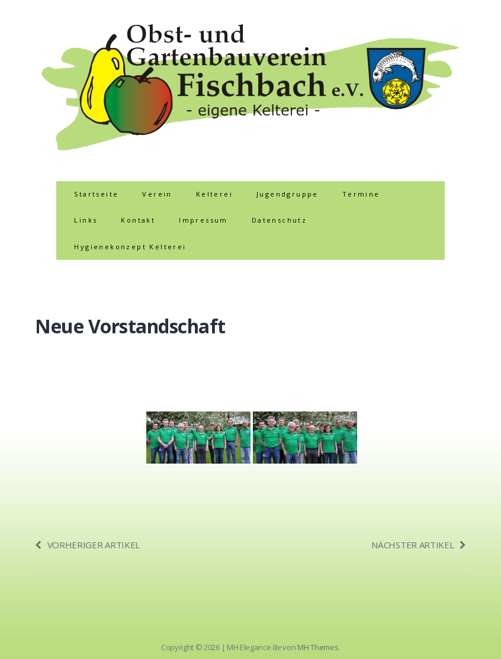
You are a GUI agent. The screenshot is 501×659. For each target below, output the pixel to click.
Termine (361, 193)
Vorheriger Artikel (87, 545)
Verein (157, 193)
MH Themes (317, 647)
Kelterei (214, 193)
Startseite (96, 193)
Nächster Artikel (418, 545)
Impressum (203, 220)
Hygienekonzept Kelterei (130, 246)
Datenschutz (279, 220)
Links (85, 220)
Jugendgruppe (287, 193)
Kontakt (138, 220)
